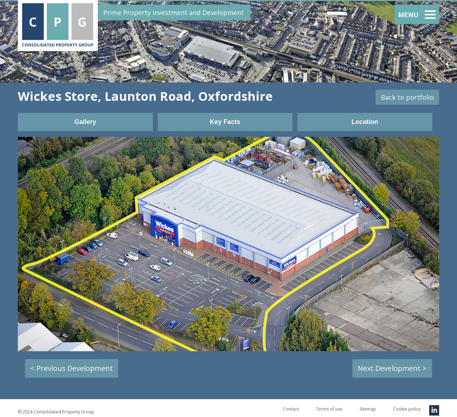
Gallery (85, 121)
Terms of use (329, 409)
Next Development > (392, 368)
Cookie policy (407, 409)
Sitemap (368, 409)
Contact (291, 409)
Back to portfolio (407, 97)
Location (364, 121)
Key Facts (225, 121)
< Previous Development (71, 368)
